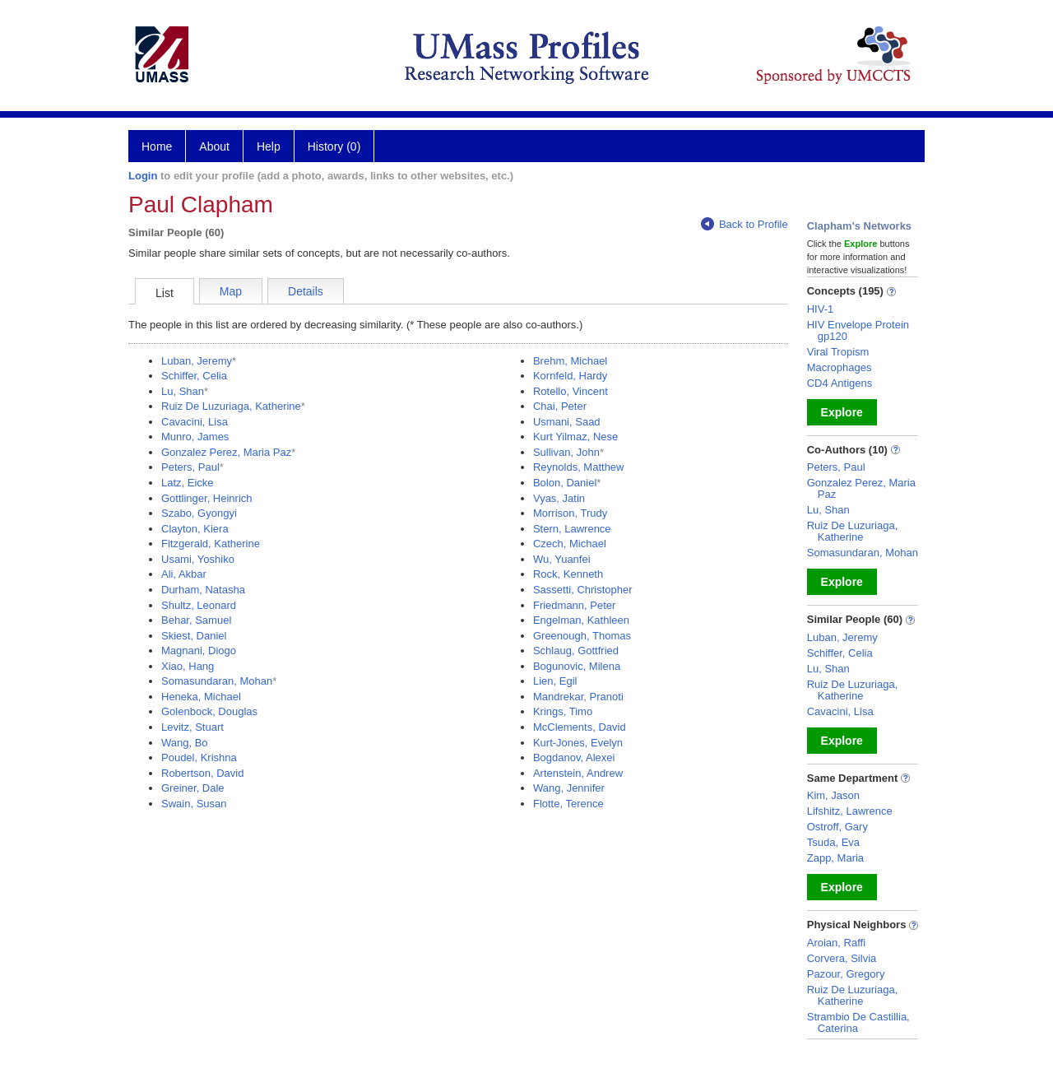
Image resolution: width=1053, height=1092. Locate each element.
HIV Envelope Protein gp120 (858, 330)
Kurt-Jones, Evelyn (578, 743)
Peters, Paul (190, 467)
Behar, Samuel (196, 620)
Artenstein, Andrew (578, 773)
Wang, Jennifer (569, 788)
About (214, 146)
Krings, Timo (562, 711)
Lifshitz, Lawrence (850, 811)
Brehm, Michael (570, 361)
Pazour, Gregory (846, 974)
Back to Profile (744, 224)
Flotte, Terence (568, 803)
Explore (842, 412)
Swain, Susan (194, 803)
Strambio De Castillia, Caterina (858, 1022)
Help (269, 146)
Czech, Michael (569, 543)
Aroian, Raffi (836, 942)
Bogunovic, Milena (576, 666)
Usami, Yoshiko (197, 559)
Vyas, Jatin (559, 498)
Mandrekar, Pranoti (578, 696)
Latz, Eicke (187, 482)
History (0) (334, 146)
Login (142, 176)
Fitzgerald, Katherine (210, 543)
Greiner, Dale (193, 788)
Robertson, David (202, 773)
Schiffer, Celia (194, 375)
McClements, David (579, 727)
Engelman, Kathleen (581, 620)
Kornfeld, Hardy (570, 375)
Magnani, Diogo (198, 650)
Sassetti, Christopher (583, 589)
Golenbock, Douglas (209, 711)
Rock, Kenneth (568, 574)
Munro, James (195, 436)
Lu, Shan (182, 391)
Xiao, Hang (187, 666)
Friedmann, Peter (574, 605)
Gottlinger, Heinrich (207, 498)
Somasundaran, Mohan (216, 681)
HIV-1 (820, 309)
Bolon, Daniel (564, 482)
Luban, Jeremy (196, 361)
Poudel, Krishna (199, 757)
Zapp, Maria (835, 858)
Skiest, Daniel (193, 636)
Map (231, 291)
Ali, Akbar (183, 574)
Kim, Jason (833, 795)
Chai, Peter (560, 406)
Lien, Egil (555, 681)
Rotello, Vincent (570, 391)
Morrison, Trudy (570, 513)
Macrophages (839, 367)
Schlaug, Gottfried (576, 650)
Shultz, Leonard (198, 605)
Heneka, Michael (201, 696)
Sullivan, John (566, 452)
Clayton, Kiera (195, 529)
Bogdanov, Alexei (574, 757)
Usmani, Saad (567, 422)
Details (305, 291)
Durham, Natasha (203, 589)
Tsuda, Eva (833, 842)
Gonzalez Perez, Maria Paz (226, 452)
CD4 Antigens (840, 383)
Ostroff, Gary (837, 826)
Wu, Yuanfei (562, 559)
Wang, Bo (184, 743)
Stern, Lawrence (572, 529)
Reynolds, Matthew (578, 467)
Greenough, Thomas (582, 636)
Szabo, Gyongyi (199, 513)
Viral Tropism (838, 352)
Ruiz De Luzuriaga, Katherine (231, 406)
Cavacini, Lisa (194, 422)
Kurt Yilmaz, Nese (575, 436)
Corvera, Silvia (842, 958)
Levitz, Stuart (192, 727)
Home (156, 146)
